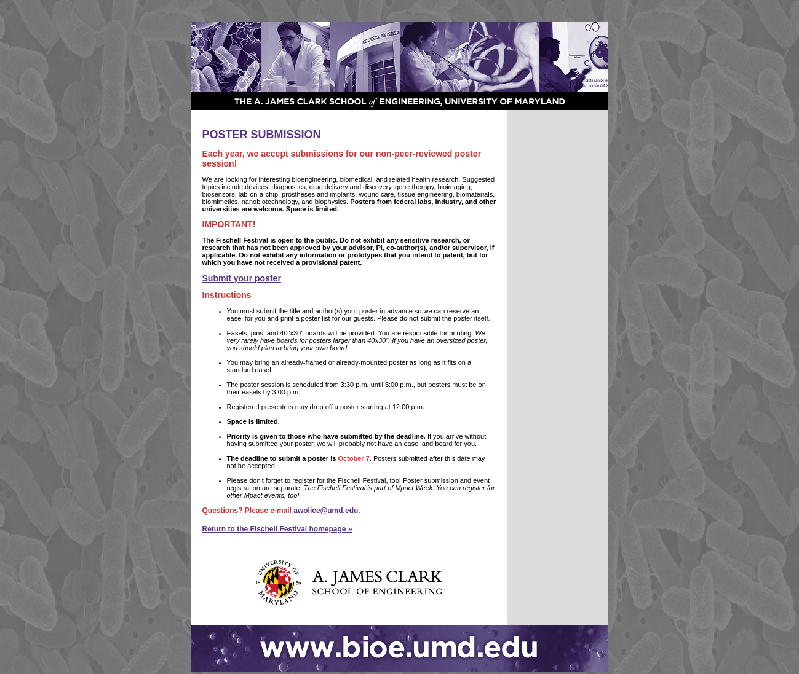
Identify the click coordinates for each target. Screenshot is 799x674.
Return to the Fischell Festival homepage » (277, 529)
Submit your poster (241, 278)
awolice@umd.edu (325, 510)
